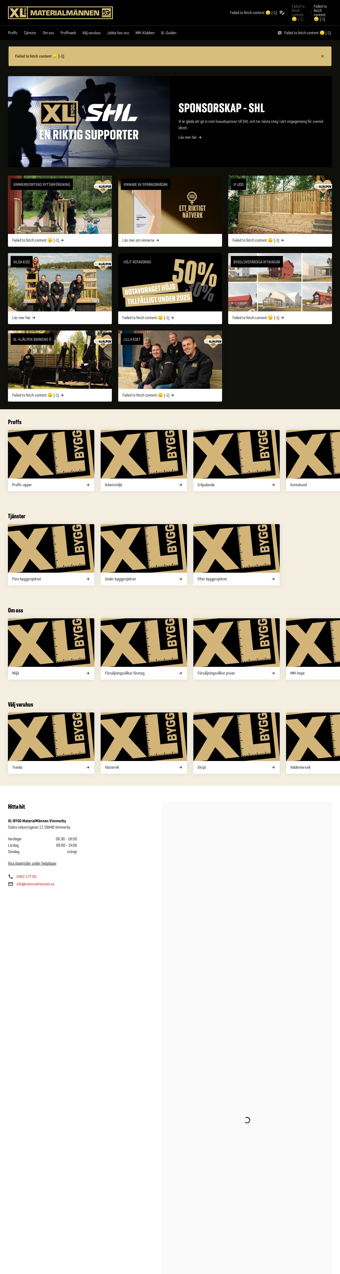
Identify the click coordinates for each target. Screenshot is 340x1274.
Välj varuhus (91, 33)
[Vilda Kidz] (60, 288)
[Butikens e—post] (31, 884)
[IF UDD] (280, 211)
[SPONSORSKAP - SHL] (170, 121)
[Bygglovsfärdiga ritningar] (280, 288)
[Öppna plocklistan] (257, 13)
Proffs (12, 33)
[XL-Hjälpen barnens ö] (60, 366)
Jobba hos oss (118, 33)
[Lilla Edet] (170, 366)
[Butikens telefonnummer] (22, 876)
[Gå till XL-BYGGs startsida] (60, 12)
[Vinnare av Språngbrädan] (170, 211)
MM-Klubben (145, 33)
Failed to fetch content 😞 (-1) (304, 33)
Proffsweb (68, 33)
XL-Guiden (168, 33)
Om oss (48, 33)
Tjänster (30, 33)
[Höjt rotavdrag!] (170, 288)
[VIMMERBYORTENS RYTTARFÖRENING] (60, 211)
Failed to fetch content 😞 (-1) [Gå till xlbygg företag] (298, 12)
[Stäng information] (322, 56)
